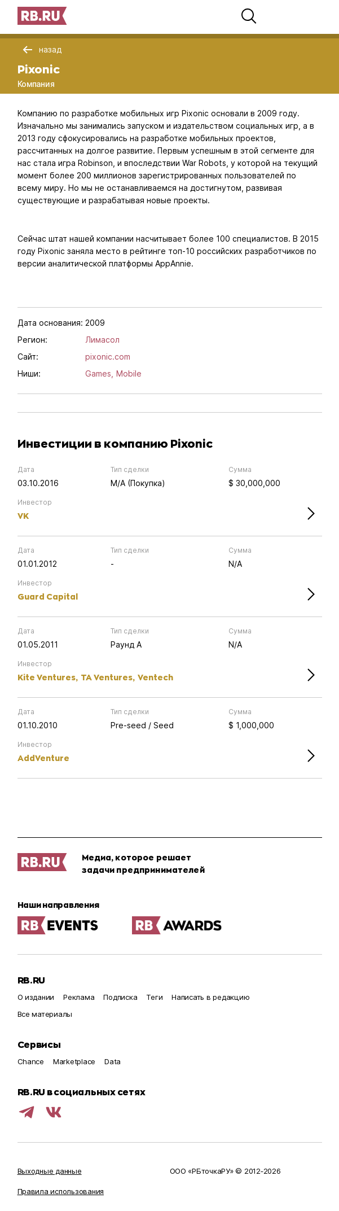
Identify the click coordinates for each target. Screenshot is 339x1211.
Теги (154, 997)
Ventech (155, 677)
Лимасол (102, 339)
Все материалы (45, 1013)
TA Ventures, (108, 677)
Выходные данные (49, 1170)
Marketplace (74, 1061)
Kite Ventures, (47, 677)
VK (23, 515)
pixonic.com (107, 356)
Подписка (120, 997)
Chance (30, 1061)
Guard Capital (47, 596)
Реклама (78, 997)
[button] (249, 16)
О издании (36, 997)
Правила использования (60, 1191)
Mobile (129, 373)
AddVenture (43, 758)
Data (112, 1061)
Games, (99, 373)
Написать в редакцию (210, 997)
